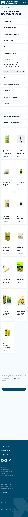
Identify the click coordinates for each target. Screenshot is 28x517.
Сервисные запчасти (6, 484)
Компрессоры (7, 91)
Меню (24, 2)
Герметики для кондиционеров (11, 62)
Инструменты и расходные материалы (10, 477)
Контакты (3, 500)
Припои (5, 47)
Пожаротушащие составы (11, 123)
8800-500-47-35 (7, 451)
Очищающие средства (9, 59)
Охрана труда (4, 504)
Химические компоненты (7, 475)
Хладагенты (3, 467)
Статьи (2, 498)
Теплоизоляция (8, 40)
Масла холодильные (6, 469)
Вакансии (3, 502)
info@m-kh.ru (5, 455)
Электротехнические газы (11, 116)
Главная (2, 7)
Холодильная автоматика (7, 479)
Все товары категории (9, 57)
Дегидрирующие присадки (10, 64)
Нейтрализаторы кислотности (11, 66)
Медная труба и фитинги (7, 471)
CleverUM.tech (10, 512)
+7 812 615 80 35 (6, 447)
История (3, 495)
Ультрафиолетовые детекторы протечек (14, 71)
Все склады (14, 389)
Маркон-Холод (10, 509)
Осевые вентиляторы (10, 97)
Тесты (5, 69)
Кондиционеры (8, 103)
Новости (3, 497)
